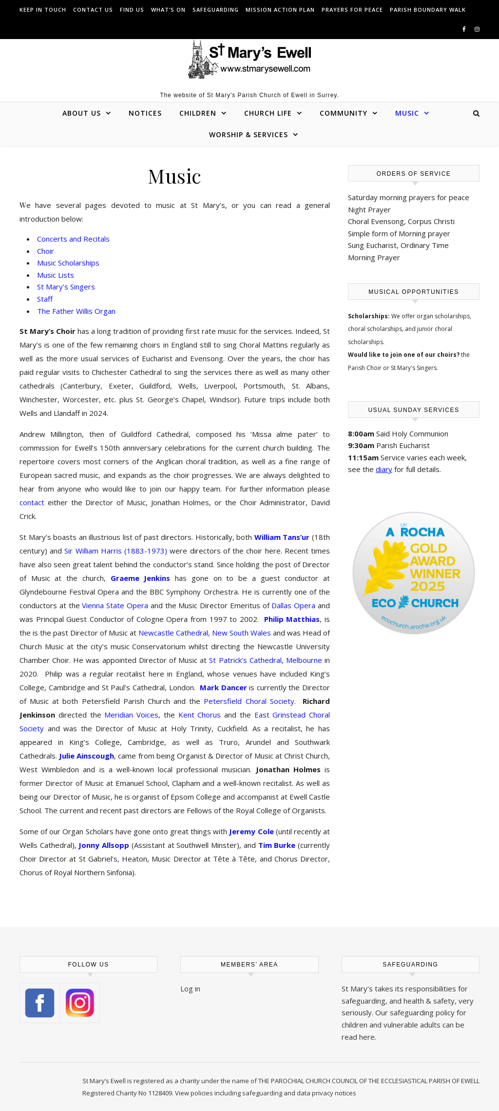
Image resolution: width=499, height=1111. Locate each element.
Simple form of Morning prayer (399, 233)
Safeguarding (215, 9)
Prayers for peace (352, 9)
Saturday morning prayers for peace (408, 197)
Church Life (268, 113)
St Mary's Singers (414, 368)
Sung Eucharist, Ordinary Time (398, 245)
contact (31, 502)
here (367, 1037)
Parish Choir (365, 368)
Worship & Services (248, 134)
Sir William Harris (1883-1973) (115, 551)
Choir (45, 251)
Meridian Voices (131, 715)
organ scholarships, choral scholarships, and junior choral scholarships (409, 329)
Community (343, 113)
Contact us (93, 9)
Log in (190, 988)
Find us (132, 9)
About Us (81, 113)
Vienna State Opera (115, 605)
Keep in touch (42, 9)
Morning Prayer (374, 257)
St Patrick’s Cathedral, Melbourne (265, 660)
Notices (145, 113)
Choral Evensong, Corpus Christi (401, 221)
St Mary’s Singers (66, 286)
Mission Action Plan (280, 9)
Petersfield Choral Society (249, 701)
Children (197, 113)
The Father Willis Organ (76, 311)
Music (407, 113)
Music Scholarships (68, 262)
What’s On (168, 9)
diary (384, 469)
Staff (45, 299)
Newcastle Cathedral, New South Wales (204, 633)
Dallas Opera (293, 605)
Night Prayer (369, 209)
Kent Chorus (199, 715)
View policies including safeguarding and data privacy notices (265, 1093)
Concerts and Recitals (73, 239)
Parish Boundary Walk (428, 9)
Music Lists (55, 275)
